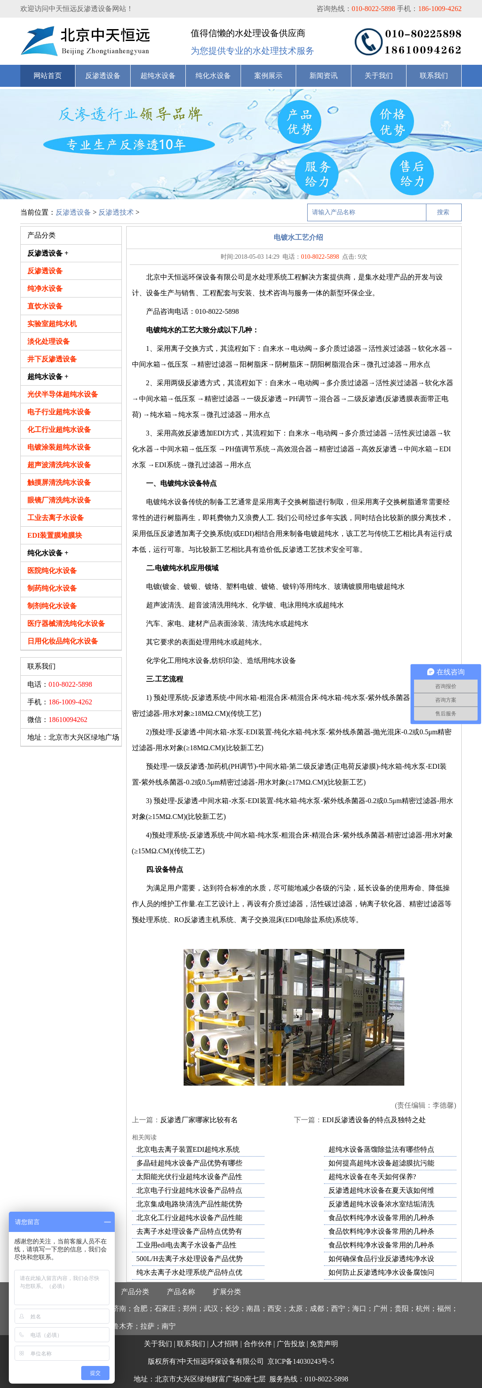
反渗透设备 (102, 75)
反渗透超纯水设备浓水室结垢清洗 (381, 1204)
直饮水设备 (45, 306)
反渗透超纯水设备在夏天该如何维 (381, 1190)
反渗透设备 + (47, 253)
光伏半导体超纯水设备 (62, 394)
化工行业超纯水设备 (59, 429)
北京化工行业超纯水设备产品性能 (189, 1217)
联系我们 (434, 75)
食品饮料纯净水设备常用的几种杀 (381, 1217)
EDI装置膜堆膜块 (54, 535)
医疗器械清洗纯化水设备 (66, 623)
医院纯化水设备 (52, 570)
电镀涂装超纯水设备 (59, 447)
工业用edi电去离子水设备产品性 (186, 1245)
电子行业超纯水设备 (59, 412)
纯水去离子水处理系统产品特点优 (189, 1272)
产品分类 (135, 1291)
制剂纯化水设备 (52, 606)
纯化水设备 (213, 75)
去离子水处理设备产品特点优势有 (189, 1231)
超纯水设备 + (47, 376)
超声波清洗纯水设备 (59, 465)
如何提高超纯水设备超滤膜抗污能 (381, 1163)
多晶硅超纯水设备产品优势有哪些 (189, 1163)
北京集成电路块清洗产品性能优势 (189, 1204)
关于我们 (379, 75)
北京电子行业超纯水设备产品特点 (189, 1190)
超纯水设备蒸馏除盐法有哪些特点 (381, 1149)
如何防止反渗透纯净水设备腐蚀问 (381, 1272)
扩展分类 (227, 1291)
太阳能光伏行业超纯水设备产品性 (189, 1176)
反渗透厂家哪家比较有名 (199, 1120)
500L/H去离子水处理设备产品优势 (189, 1258)
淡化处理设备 (48, 341)
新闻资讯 (323, 75)
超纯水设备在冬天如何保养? (372, 1176)
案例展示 (268, 75)
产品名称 (181, 1291)
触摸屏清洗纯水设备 (59, 482)
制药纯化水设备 (52, 588)
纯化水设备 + (47, 553)
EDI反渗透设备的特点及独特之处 (374, 1120)
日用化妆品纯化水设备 (62, 641)
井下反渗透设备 (52, 359)
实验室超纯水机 (52, 323)
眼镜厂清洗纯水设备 (59, 500)
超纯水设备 (158, 75)
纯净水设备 (45, 288)
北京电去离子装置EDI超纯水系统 (188, 1149)
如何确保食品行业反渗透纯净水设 (381, 1258)
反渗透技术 (116, 212)
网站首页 (48, 75)
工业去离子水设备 (55, 517)
